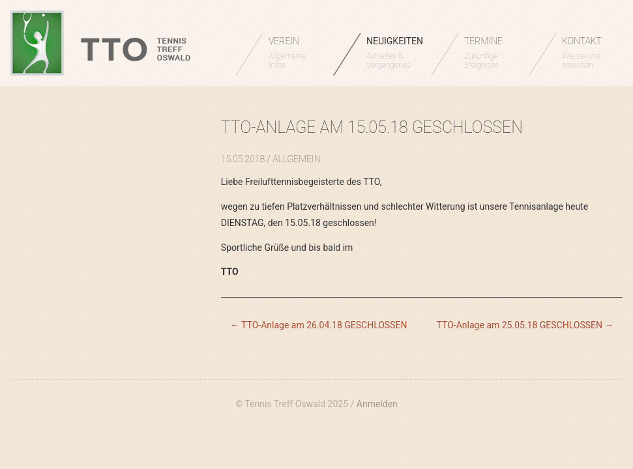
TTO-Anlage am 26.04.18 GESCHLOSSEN (318, 325)
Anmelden (377, 404)
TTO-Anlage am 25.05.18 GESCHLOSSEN (525, 325)
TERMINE (490, 53)
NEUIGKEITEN (394, 53)
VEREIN (294, 53)
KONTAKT (587, 53)
